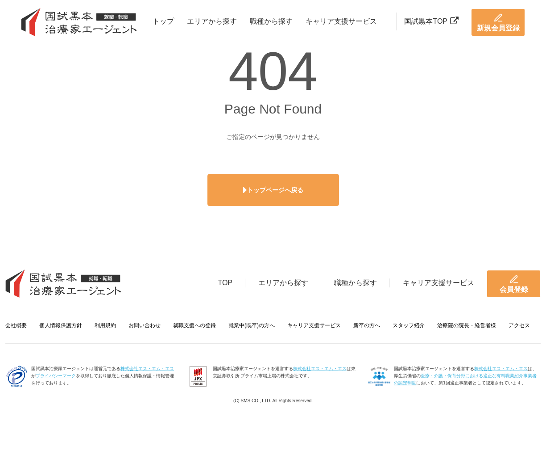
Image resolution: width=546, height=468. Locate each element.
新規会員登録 (498, 22)
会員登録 (514, 283)
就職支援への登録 (194, 325)
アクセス (519, 325)
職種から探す (271, 21)
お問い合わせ (144, 325)
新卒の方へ (366, 325)
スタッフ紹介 (409, 325)
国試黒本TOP (431, 21)
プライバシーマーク (56, 375)
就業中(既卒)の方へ (251, 325)
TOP (225, 283)
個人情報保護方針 (60, 325)
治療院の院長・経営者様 (466, 325)
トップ (163, 21)
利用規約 (105, 325)
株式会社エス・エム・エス (147, 368)
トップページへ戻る (273, 190)
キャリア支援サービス (341, 21)
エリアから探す (212, 21)
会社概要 (16, 325)
